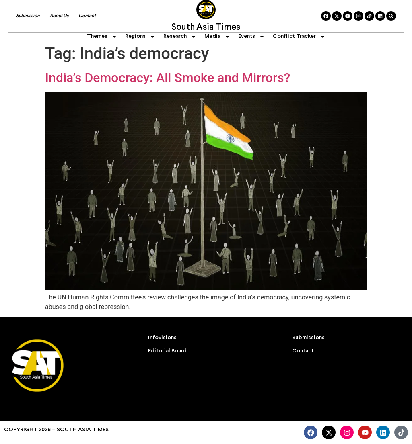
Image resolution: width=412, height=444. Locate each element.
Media (217, 37)
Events (251, 37)
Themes (102, 37)
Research (179, 37)
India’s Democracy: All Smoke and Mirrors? (167, 77)
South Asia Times (205, 27)
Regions (140, 37)
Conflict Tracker (299, 37)
